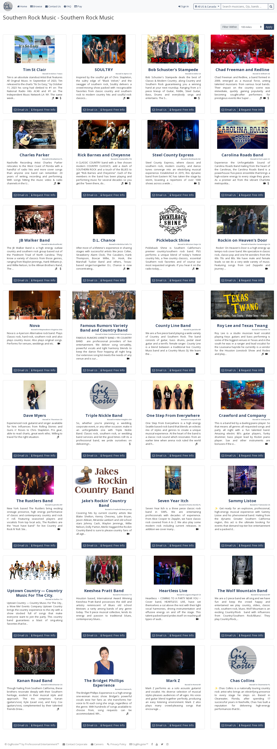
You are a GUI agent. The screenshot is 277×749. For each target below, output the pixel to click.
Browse (36, 6)
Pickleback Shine (173, 240)
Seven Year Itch (173, 500)
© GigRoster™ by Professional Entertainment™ (32, 744)
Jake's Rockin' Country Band (104, 503)
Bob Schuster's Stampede (173, 69)
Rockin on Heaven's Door (242, 240)
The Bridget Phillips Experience (104, 683)
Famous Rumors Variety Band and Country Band (104, 328)
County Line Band (173, 325)
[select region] (207, 6)
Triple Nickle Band (103, 415)
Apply (269, 27)
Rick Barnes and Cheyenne (104, 155)
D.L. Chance (104, 240)
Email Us (21, 109)
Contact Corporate (74, 744)
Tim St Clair (34, 69)
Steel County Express (173, 155)
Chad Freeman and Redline (242, 69)
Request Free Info (43, 109)
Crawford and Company (242, 415)
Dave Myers (34, 415)
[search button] (271, 6)
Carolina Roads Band (242, 155)
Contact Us (53, 6)
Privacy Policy (116, 744)
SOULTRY (104, 69)
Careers (97, 744)
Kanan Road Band (34, 680)
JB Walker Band (34, 240)
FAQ (67, 6)
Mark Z (173, 680)
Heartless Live (173, 590)
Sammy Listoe (242, 500)
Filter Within (229, 27)
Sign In (183, 6)
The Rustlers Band (34, 500)
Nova (34, 325)
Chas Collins (242, 680)
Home (22, 6)
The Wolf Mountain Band (242, 590)
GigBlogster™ (138, 744)
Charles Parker (34, 155)
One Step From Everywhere (173, 415)
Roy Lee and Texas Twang (242, 325)
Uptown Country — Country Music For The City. (34, 593)
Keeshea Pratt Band (104, 590)
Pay (78, 6)
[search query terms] (244, 6)
